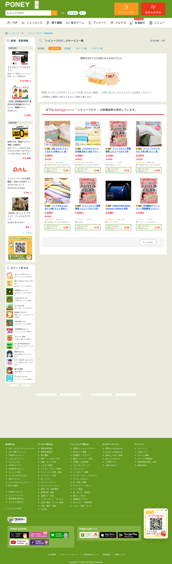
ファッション (78, 469)
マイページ (142, 448)
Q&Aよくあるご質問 (114, 455)
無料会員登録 (46, 448)
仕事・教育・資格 (48, 506)
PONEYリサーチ (16, 492)
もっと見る (27, 233)
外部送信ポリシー (90, 554)
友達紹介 (137, 21)
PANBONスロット (16, 469)
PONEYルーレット (17, 455)
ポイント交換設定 (145, 458)
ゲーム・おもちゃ (80, 479)
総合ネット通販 (79, 452)
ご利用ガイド (111, 462)
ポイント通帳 (143, 455)
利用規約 (106, 554)
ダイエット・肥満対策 (82, 502)
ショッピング (32, 23)
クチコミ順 (97, 48)
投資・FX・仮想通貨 (49, 489)
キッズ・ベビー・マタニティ (85, 475)
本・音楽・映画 (79, 482)
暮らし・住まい (79, 496)
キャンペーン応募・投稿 (51, 472)
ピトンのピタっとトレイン (20, 482)
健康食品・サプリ (80, 499)
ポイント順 (81, 48)
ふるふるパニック (16, 458)
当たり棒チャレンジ (17, 452)
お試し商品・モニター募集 (52, 502)
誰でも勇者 (13, 486)
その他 (43, 509)
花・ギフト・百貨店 (81, 492)
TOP (12, 23)
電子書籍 (73, 13)
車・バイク (45, 479)
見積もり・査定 (47, 496)
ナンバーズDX (15, 472)
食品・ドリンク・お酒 (82, 458)
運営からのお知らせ (113, 448)
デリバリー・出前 (48, 475)
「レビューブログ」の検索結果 (39, 33)
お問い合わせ (108, 92)
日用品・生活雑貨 (80, 462)
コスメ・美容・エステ (82, 506)
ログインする (126, 9)
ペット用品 (78, 489)
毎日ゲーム (75, 23)
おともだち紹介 (15, 508)
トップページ (13, 33)
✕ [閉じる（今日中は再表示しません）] (166, 510)
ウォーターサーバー (81, 465)
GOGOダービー (15, 465)
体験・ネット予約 (48, 462)
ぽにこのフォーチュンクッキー (22, 448)
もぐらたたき (14, 462)
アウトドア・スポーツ (82, 486)
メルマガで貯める (16, 502)
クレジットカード (48, 482)
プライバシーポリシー (69, 554)
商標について (120, 554)
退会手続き (142, 465)
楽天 (82, 13)
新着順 (67, 48)
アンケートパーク (16, 495)
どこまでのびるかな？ (18, 475)
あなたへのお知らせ (113, 452)
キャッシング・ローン (50, 486)
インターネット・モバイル (52, 499)
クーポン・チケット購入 (51, 469)
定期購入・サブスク (81, 455)
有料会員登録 (46, 452)
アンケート (97, 23)
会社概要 (52, 554)
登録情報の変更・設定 (147, 462)
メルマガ (118, 23)
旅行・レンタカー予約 (50, 458)
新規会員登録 (153, 9)
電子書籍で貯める (16, 499)
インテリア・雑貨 (80, 472)
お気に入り (142, 452)
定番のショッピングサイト (84, 448)
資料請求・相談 (47, 492)
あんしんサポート (112, 458)
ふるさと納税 (46, 465)
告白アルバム (14, 479)
